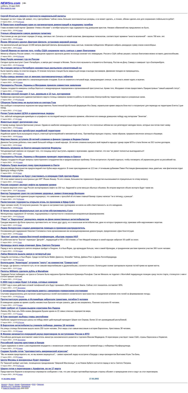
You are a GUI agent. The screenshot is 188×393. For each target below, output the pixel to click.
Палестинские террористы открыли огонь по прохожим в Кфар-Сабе (38, 202)
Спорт (20, 48)
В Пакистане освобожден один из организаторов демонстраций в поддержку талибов (47, 24)
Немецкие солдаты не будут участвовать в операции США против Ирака (40, 176)
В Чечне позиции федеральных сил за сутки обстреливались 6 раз (37, 210)
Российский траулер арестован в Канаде (22, 342)
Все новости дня (8, 8)
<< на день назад (8, 379)
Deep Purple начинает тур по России (20, 59)
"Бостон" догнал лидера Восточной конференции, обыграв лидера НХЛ (39, 236)
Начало (4, 384)
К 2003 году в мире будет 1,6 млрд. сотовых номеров (29, 282)
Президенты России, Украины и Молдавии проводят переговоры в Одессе (41, 156)
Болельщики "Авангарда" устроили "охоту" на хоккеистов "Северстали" (40, 262)
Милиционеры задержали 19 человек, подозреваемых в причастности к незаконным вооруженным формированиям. (53, 214)
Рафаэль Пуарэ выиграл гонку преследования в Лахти (30, 165)
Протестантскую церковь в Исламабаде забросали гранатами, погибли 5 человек (44, 299)
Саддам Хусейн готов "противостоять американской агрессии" (34, 351)
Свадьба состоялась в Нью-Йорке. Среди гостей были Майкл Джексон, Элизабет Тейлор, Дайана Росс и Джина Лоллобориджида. (59, 257)
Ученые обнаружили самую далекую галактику (26, 33)
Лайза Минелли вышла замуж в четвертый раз (26, 254)
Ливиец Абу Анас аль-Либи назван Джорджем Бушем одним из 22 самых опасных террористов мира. (46, 311)
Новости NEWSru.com (11, 388)
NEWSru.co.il (6, 386)
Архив (17, 384)
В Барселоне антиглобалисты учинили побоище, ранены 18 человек (37, 325)
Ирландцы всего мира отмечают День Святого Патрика (30, 245)
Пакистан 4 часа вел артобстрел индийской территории (30, 130)
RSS (33, 384)
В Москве (16, 386)
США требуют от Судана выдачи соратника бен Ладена (30, 308)
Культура (21, 65)
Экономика (21, 190)
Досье (11, 384)
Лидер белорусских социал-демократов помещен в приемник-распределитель (43, 228)
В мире (20, 30)
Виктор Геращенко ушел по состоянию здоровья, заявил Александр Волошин (42, 193)
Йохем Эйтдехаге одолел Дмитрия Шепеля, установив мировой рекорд (39, 42)
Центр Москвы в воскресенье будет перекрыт (25, 360)
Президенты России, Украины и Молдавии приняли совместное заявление (41, 85)
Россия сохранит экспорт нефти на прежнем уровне (28, 185)
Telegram (40, 384)
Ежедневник (26, 384)
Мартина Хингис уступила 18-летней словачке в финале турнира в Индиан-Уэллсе (45, 139)
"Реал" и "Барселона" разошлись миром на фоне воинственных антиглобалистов (45, 219)
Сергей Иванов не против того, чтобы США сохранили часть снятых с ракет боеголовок (48, 50)
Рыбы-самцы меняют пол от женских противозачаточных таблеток (37, 76)
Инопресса (26, 386)
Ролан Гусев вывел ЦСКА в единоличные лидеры (27, 113)
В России (21, 22)
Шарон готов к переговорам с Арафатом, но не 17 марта (31, 368)
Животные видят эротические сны (19, 122)
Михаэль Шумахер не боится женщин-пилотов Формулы (31, 148)
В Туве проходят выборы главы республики (24, 316)
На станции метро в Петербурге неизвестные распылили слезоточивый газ (41, 68)
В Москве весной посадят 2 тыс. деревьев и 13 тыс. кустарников (35, 94)
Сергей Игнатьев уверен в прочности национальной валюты (33, 16)
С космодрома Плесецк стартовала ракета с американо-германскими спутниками (44, 291)
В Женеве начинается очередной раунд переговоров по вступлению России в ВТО (45, 334)
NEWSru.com (10, 3)
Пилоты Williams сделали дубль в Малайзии (24, 271)
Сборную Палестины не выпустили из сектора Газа (28, 102)
